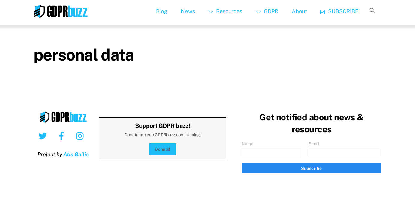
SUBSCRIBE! (340, 11)
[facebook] (62, 135)
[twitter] (43, 135)
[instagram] (81, 135)
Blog (161, 11)
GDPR (267, 11)
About (299, 11)
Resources (225, 11)
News (188, 11)
